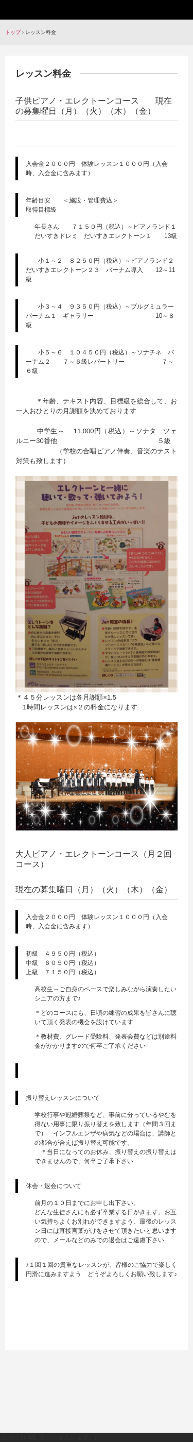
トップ (13, 32)
